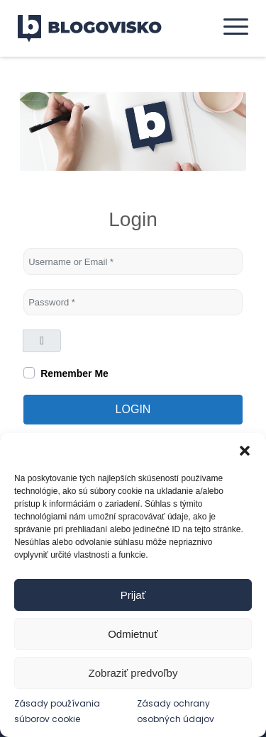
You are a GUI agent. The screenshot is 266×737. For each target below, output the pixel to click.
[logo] (98, 28)
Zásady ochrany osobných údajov (175, 710)
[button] (245, 451)
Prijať (133, 595)
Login (133, 409)
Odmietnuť (133, 634)
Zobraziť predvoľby (133, 673)
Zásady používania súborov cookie (57, 710)
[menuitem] (228, 26)
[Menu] (228, 26)
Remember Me (74, 373)
